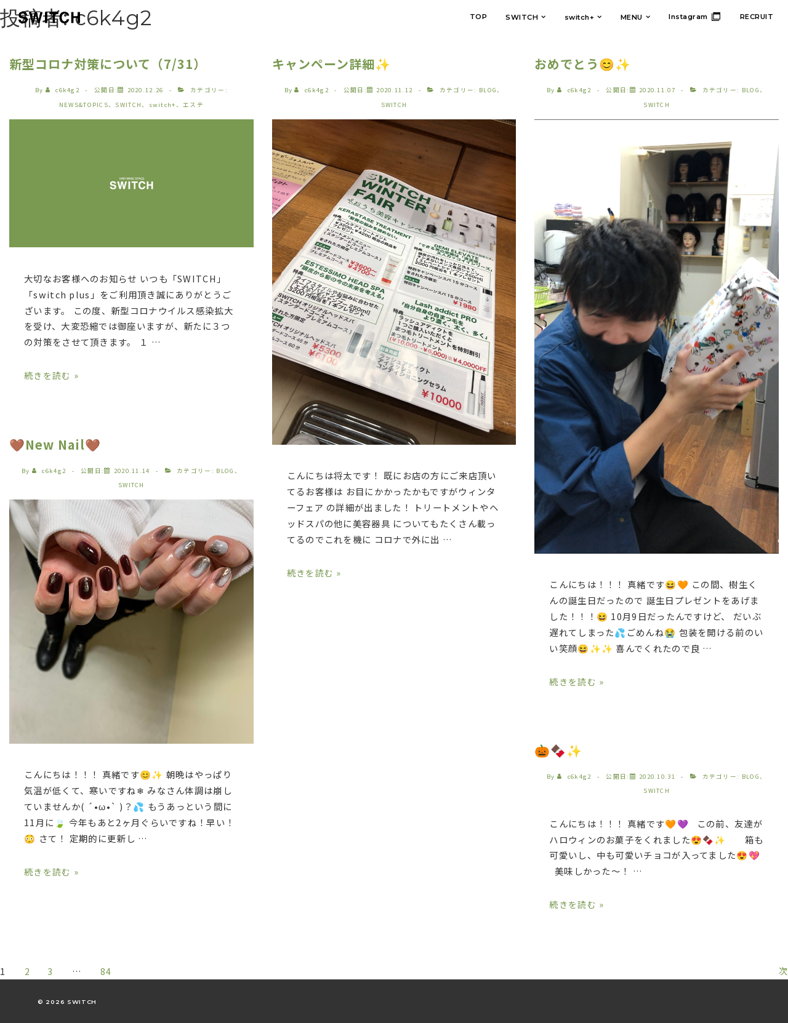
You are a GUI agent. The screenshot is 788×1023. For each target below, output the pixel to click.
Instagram (688, 16)
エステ (193, 104)
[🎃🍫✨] (657, 775)
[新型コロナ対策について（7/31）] (145, 90)
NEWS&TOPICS (83, 104)
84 (113, 970)
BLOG (225, 470)
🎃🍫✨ (558, 749)
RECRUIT (757, 16)
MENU (632, 17)
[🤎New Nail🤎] (132, 470)
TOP (479, 16)
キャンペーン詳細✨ (331, 64)
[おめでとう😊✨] (657, 90)
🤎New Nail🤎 (55, 444)
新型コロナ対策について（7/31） (107, 64)
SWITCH (521, 17)
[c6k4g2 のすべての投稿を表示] (64, 90)
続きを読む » (51, 374)
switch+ (580, 17)
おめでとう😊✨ (582, 64)
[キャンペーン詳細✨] (394, 90)
